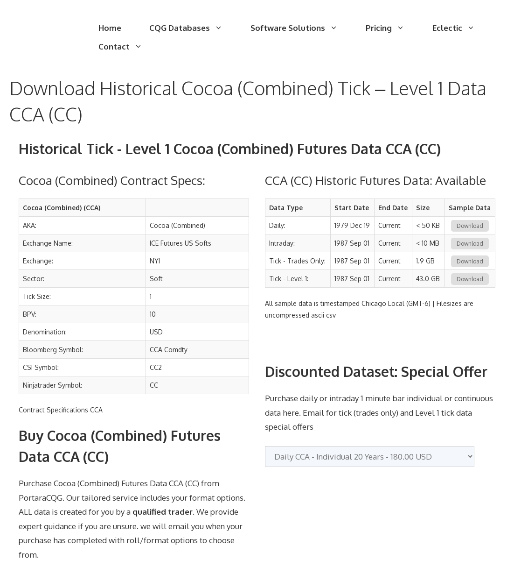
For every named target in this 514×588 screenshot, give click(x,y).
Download (470, 225)
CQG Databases (192, 28)
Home (109, 28)
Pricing (392, 28)
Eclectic (460, 28)
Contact (127, 46)
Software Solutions (301, 28)
